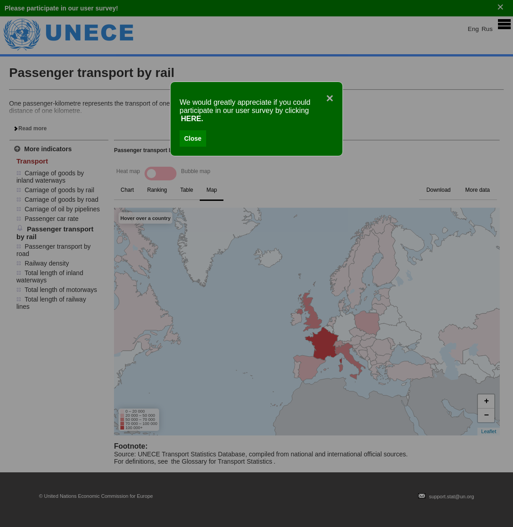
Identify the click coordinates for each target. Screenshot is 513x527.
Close (193, 138)
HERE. (192, 119)
